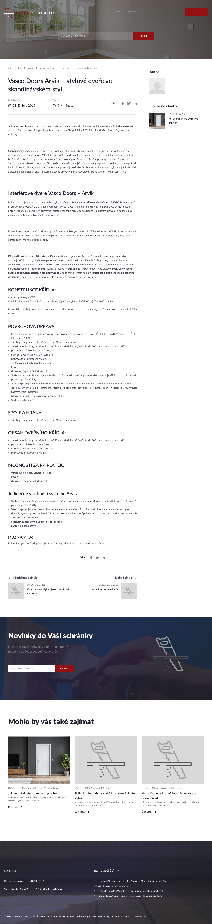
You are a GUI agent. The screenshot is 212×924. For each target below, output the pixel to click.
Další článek (123, 577)
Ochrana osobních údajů (46, 916)
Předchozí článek (25, 577)
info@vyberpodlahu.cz (51, 889)
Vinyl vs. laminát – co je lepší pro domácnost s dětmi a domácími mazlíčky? (130, 881)
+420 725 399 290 (18, 889)
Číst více (13, 807)
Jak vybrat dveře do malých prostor (111, 886)
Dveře (116, 11)
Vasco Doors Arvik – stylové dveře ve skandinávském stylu (68, 68)
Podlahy (132, 11)
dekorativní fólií (109, 235)
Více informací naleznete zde (132, 916)
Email (10, 662)
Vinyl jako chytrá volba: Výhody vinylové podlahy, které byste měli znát (128, 891)
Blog (19, 68)
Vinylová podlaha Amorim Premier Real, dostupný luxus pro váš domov (128, 896)
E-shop (196, 12)
